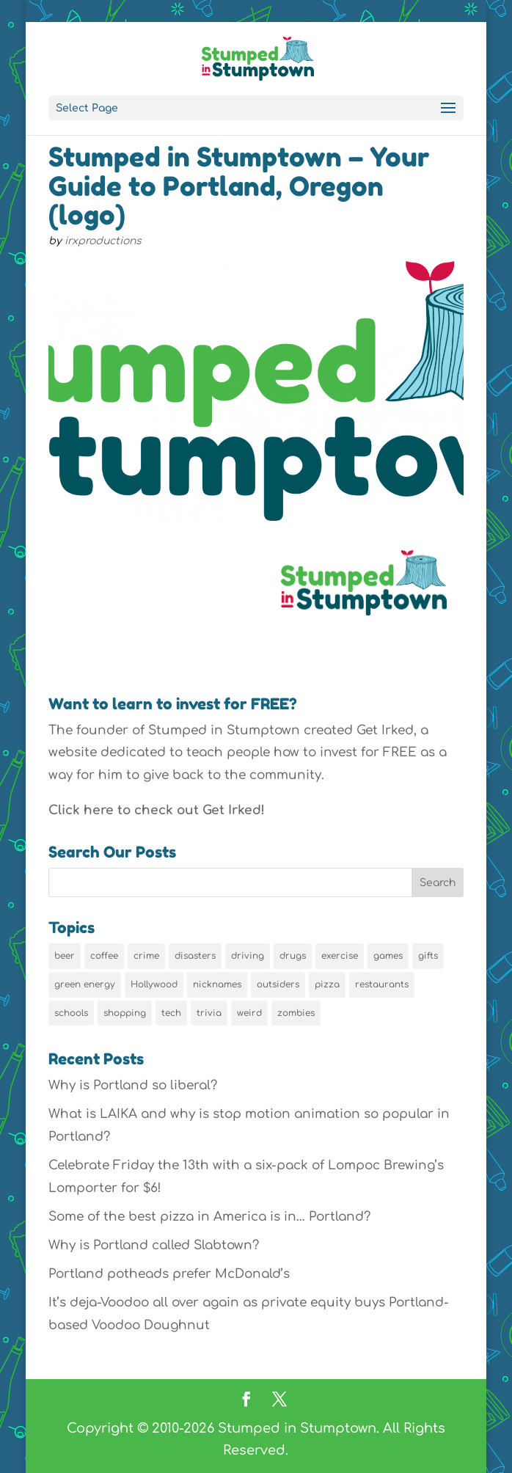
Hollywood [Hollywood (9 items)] (154, 984)
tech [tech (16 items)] (171, 1013)
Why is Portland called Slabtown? (153, 1245)
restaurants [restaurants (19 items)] (382, 984)
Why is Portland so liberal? (132, 1085)
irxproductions (103, 240)
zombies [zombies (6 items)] (296, 1013)
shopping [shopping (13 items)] (124, 1013)
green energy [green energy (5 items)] (84, 984)
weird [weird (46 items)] (249, 1013)
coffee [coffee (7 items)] (104, 956)
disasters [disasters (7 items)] (195, 956)
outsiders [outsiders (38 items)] (278, 984)
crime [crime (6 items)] (146, 956)
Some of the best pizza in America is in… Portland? (209, 1217)
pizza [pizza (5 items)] (327, 984)
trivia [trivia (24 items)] (209, 1013)
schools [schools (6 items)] (71, 1013)
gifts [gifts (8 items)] (428, 956)
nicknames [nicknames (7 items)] (217, 984)
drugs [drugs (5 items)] (292, 956)
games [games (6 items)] (388, 956)
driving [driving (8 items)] (247, 956)
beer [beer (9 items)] (64, 956)
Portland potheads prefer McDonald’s (169, 1274)
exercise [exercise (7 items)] (339, 956)
